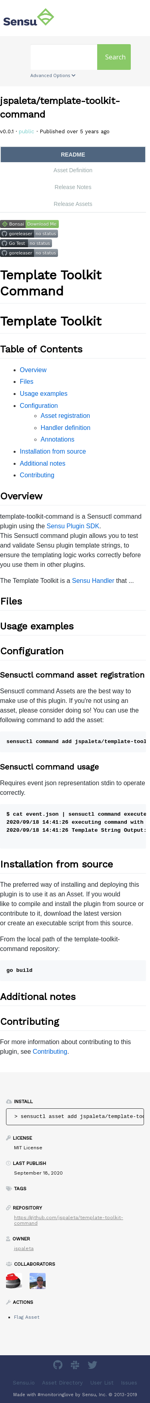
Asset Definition (73, 170)
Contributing (37, 475)
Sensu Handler (93, 580)
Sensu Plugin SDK (73, 526)
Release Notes (73, 187)
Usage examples (44, 393)
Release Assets (73, 204)
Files (27, 381)
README (73, 154)
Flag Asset (26, 1317)
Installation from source (53, 451)
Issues (129, 1383)
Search (115, 57)
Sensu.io (24, 1383)
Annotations (58, 439)
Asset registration (65, 415)
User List (102, 1383)
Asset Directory (62, 1383)
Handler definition (66, 427)
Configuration (39, 405)
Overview (33, 370)
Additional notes (43, 463)
